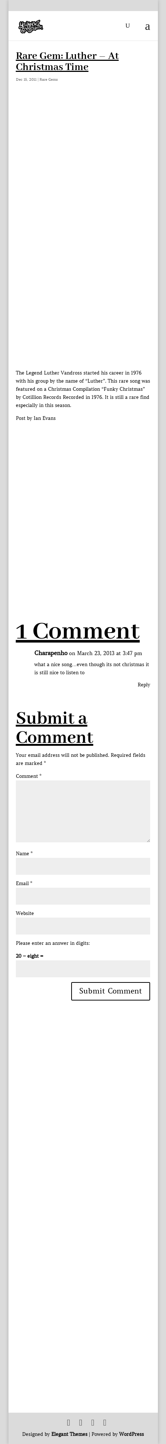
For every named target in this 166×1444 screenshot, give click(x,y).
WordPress (131, 1434)
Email (24, 883)
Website (25, 913)
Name (24, 853)
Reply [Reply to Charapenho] (144, 685)
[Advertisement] (83, 505)
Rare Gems (48, 79)
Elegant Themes (69, 1434)
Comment (28, 776)
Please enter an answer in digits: (53, 943)
